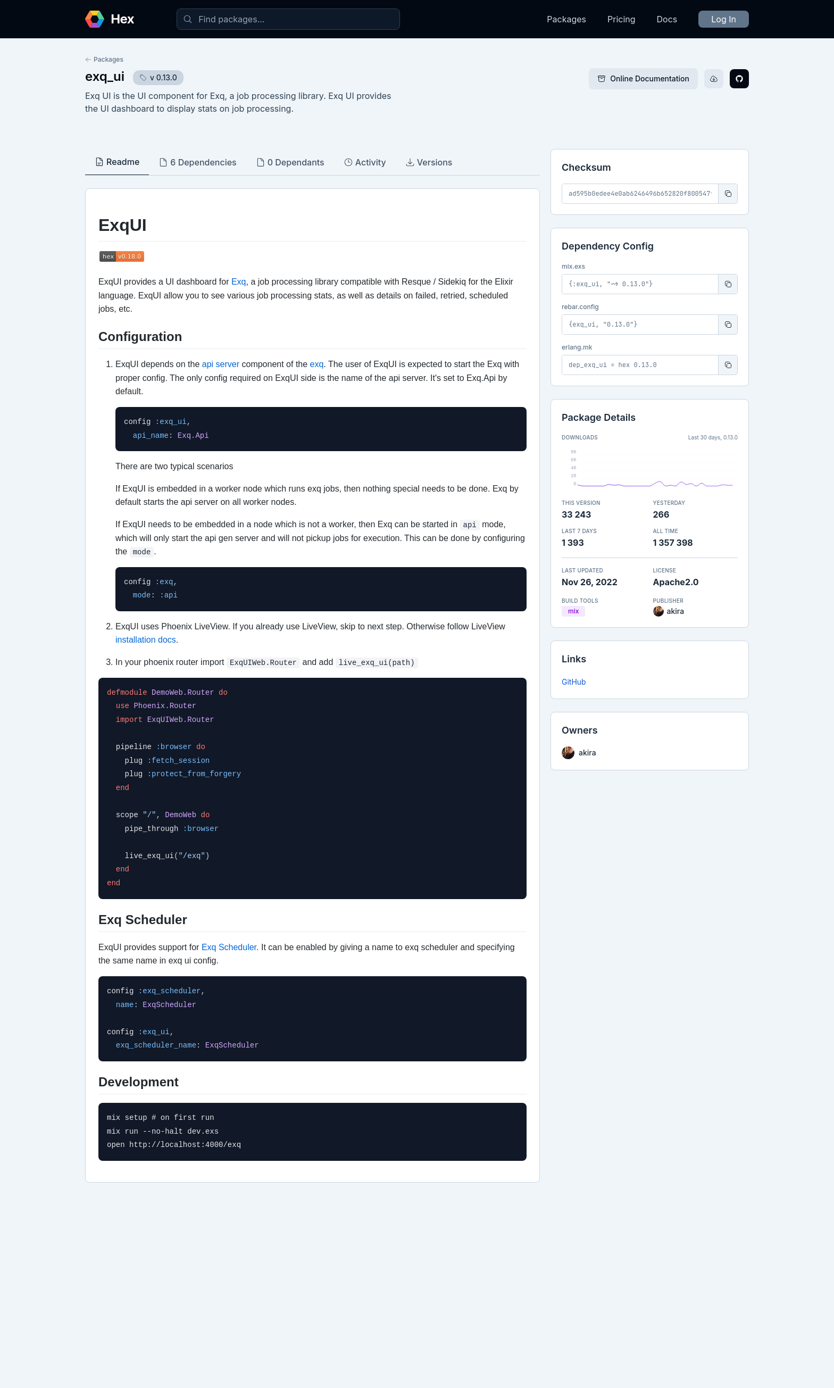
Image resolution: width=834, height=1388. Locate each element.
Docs (667, 19)
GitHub (574, 681)
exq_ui (104, 76)
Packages (566, 19)
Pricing (621, 19)
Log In (723, 19)
